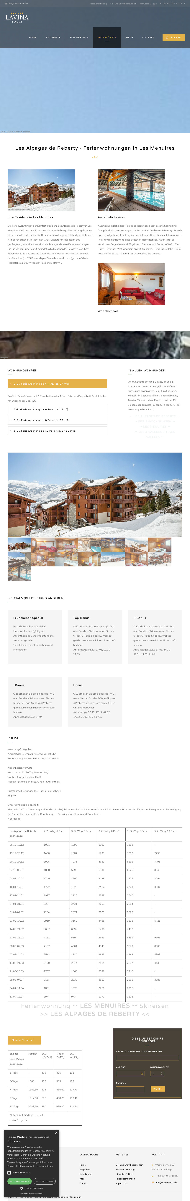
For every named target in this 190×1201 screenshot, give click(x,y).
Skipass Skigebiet (23, 1040)
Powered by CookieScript (31, 1193)
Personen (121, 1083)
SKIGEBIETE (53, 37)
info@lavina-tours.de (16, 3)
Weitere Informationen (41, 1166)
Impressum (121, 1183)
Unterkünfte (85, 1174)
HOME (33, 37)
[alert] (31, 1163)
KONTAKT (148, 37)
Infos (81, 1178)
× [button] (56, 1133)
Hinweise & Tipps (148, 3)
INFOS (129, 37)
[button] (31, 1188)
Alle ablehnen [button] (44, 1181)
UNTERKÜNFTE (106, 37)
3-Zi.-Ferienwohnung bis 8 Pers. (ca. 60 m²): (41, 420)
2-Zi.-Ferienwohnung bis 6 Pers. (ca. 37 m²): (41, 384)
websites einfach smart (69, 1196)
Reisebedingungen (125, 1178)
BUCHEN (173, 37)
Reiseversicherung (98, 3)
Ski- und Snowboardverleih (123, 3)
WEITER (157, 1089)
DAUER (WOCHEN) (159, 1067)
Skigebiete (84, 1169)
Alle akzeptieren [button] (19, 1181)
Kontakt (83, 1183)
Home (82, 1164)
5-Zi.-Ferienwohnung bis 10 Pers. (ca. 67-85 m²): (44, 431)
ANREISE (120, 1067)
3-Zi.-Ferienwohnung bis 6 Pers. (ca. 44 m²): (41, 409)
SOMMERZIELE (79, 37)
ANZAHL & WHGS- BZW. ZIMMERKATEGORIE (139, 1051)
